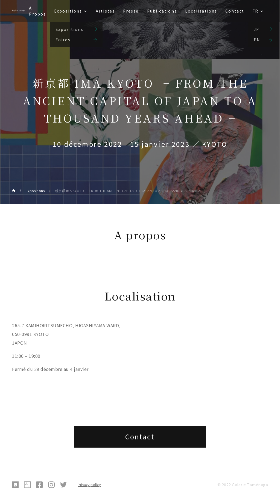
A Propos (37, 11)
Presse (131, 11)
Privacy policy (89, 484)
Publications (162, 11)
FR (255, 11)
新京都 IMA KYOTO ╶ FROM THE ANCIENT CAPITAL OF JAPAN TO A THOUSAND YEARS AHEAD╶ (130, 190)
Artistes (105, 11)
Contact (234, 11)
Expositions (68, 11)
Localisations (201, 11)
